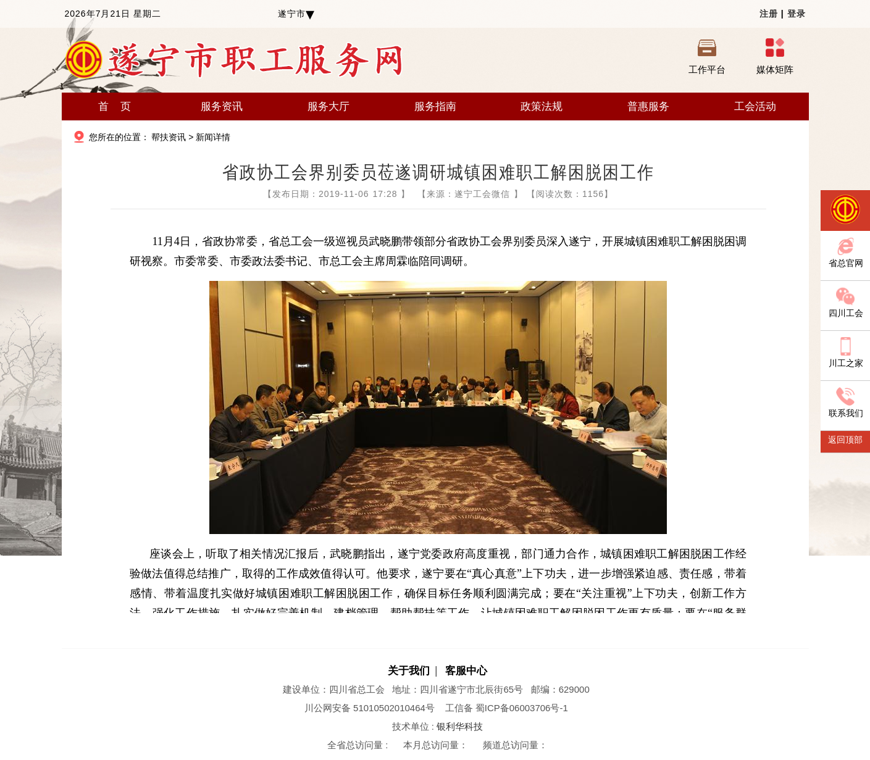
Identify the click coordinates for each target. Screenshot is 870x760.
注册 (768, 14)
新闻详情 (213, 137)
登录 (796, 14)
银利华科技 (460, 726)
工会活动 (755, 106)
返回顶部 (845, 440)
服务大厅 (328, 106)
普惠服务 (648, 106)
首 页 (114, 106)
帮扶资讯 (168, 137)
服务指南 (435, 106)
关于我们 (409, 671)
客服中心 (466, 671)
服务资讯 (222, 106)
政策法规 (542, 106)
